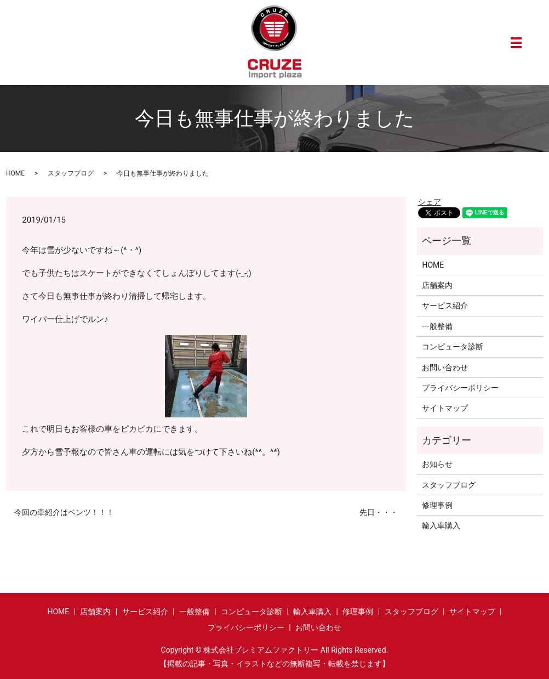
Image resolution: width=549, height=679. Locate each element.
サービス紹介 (445, 305)
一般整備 (437, 326)
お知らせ (437, 464)
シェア (429, 201)
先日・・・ (378, 512)
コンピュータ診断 (452, 346)
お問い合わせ (445, 367)
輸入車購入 (441, 525)
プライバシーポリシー (460, 387)
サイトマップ (445, 408)
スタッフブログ (71, 173)
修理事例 (437, 505)
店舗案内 (437, 285)
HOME (15, 173)
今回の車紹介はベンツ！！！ (64, 512)
